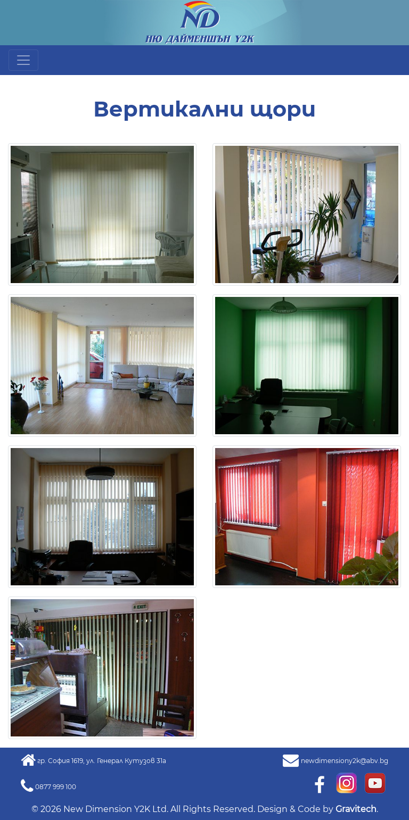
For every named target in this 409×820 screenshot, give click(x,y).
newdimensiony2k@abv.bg (344, 761)
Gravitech (356, 809)
